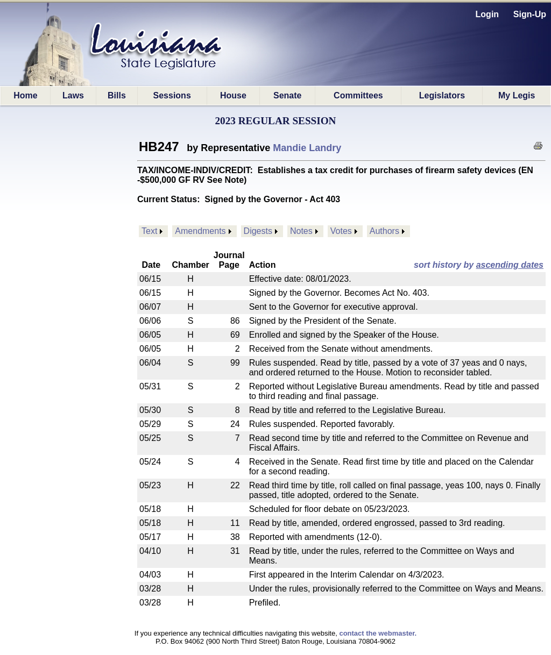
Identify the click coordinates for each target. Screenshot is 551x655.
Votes (341, 231)
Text (149, 231)
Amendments (200, 231)
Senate (287, 95)
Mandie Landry (307, 148)
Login (487, 14)
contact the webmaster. (377, 633)
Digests (258, 231)
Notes (301, 231)
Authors (384, 231)
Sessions (172, 95)
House (233, 95)
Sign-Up (529, 14)
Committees (358, 95)
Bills (117, 95)
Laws (73, 95)
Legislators (442, 95)
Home (25, 95)
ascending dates (509, 264)
